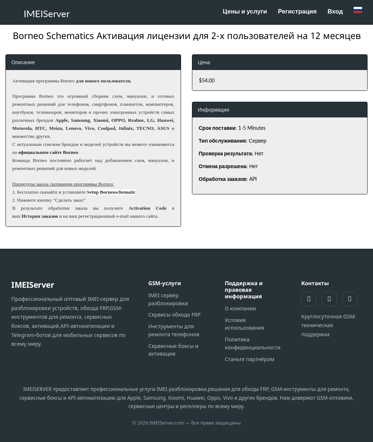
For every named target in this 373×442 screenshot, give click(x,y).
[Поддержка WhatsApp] (309, 299)
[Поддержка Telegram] (329, 299)
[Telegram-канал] (349, 299)
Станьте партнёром (249, 358)
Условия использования (244, 324)
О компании (240, 308)
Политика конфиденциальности (252, 343)
